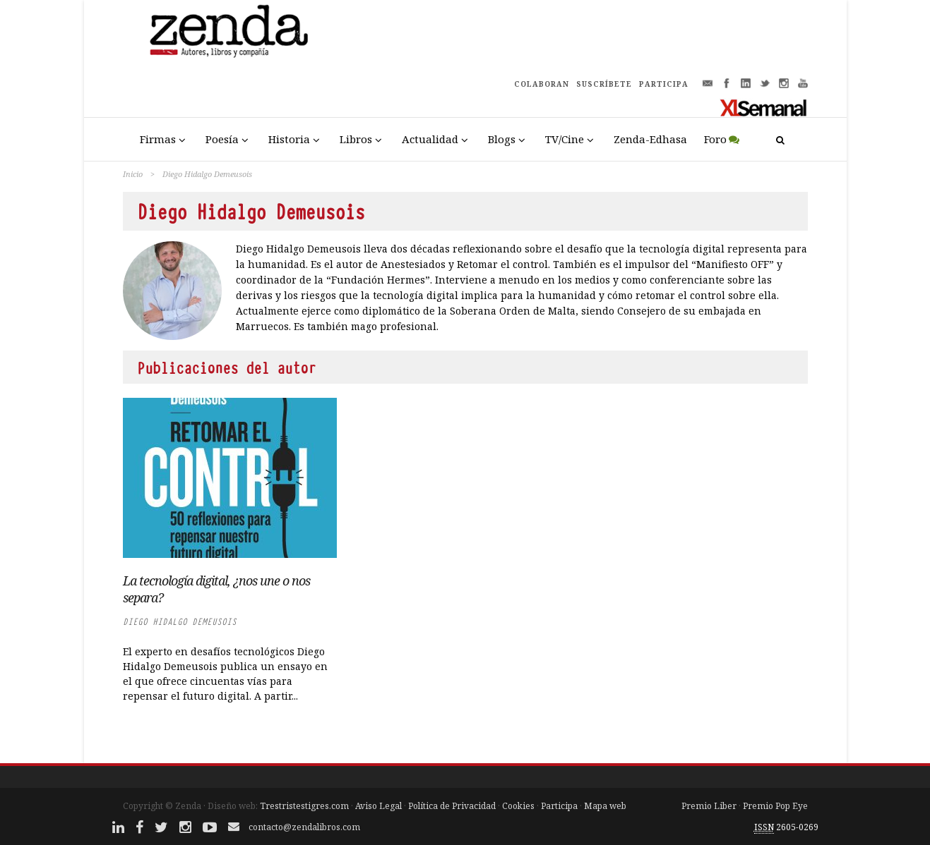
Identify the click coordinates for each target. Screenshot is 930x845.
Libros (356, 139)
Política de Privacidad (452, 806)
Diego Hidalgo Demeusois (180, 622)
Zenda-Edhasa (650, 139)
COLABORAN (541, 84)
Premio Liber (709, 806)
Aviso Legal (378, 806)
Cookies (518, 806)
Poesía (222, 139)
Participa (559, 806)
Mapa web (605, 806)
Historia (289, 139)
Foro (715, 139)
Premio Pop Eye (775, 806)
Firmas (158, 139)
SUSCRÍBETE (604, 84)
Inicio (133, 174)
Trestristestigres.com (304, 806)
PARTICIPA (663, 84)
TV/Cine (564, 139)
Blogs (501, 139)
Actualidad (430, 139)
